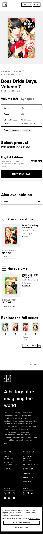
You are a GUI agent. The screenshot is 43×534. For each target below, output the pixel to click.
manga (18, 72)
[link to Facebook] (13, 492)
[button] (21, 174)
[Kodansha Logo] (5, 5)
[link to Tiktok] (9, 497)
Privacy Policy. (34, 519)
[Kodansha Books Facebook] (32, 492)
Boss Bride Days (10, 75)
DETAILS (26, 236)
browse (5, 72)
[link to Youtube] (13, 497)
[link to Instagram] (9, 492)
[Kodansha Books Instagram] (28, 492)
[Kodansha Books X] (24, 492)
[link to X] (5, 492)
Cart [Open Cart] (25, 4)
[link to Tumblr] (5, 497)
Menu (36, 4)
